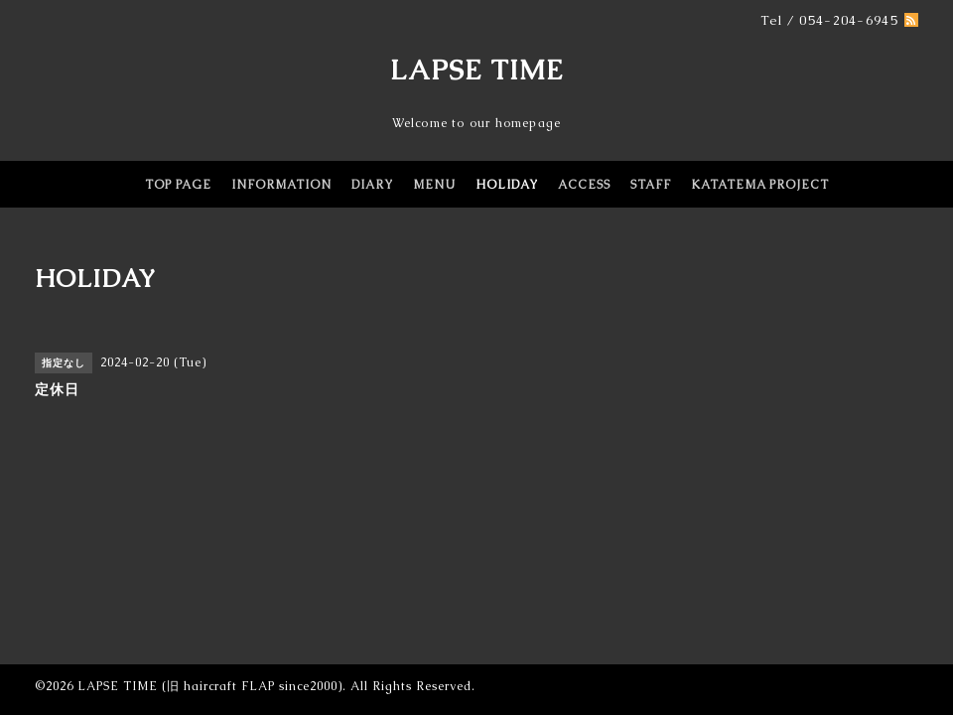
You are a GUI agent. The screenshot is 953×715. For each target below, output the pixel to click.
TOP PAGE (178, 185)
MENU (434, 185)
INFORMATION (281, 185)
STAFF (650, 185)
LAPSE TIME (477, 69)
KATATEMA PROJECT (760, 185)
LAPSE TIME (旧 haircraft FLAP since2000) (209, 686)
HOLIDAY (507, 185)
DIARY (372, 185)
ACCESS (584, 185)
